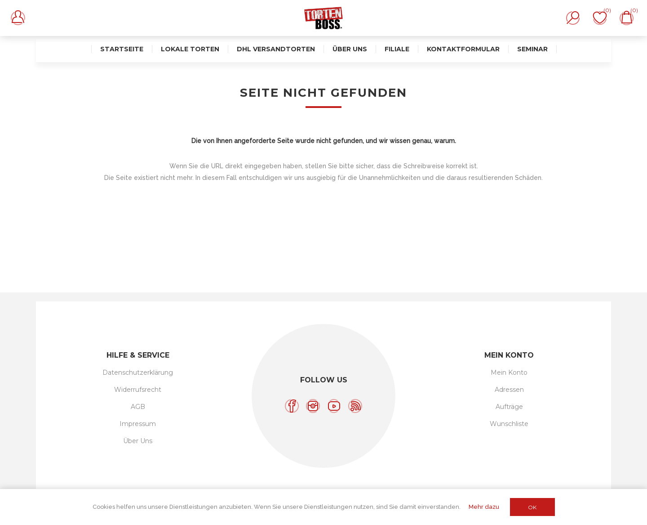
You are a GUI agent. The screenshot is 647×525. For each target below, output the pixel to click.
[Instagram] (313, 406)
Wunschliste (509, 424)
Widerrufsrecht (137, 390)
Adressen (509, 390)
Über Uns (137, 441)
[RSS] (355, 406)
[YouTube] (334, 406)
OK (532, 507)
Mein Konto (509, 372)
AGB (138, 407)
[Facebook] (292, 406)
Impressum (138, 424)
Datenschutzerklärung (137, 372)
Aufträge (509, 407)
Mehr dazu (484, 506)
